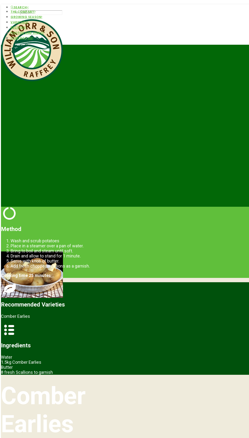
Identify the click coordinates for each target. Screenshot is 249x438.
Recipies (18, 27)
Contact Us (22, 38)
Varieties (19, 22)
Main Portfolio (32, 372)
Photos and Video (27, 33)
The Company (23, 12)
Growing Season (26, 17)
